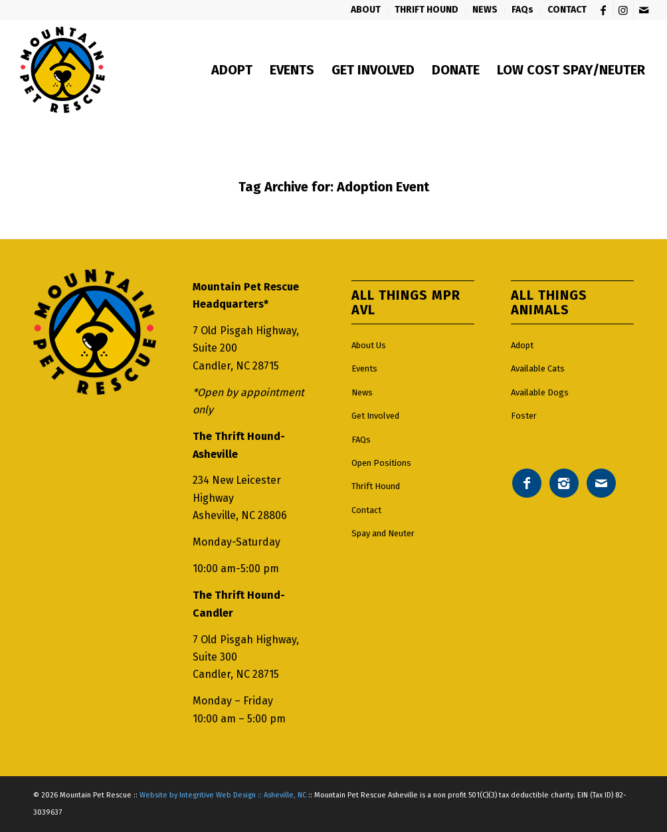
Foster (524, 416)
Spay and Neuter (383, 533)
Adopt (522, 345)
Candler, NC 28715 (236, 366)
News (362, 392)
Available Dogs (540, 392)
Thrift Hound (375, 486)
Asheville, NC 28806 (240, 515)
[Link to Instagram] (623, 10)
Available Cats (538, 368)
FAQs (361, 440)
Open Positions (381, 463)
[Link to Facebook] (603, 10)
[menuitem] (366, 10)
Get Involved (375, 416)
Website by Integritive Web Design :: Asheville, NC (223, 795)
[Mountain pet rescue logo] (62, 70)
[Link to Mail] (644, 10)
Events (364, 368)
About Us (368, 345)
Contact (366, 510)
